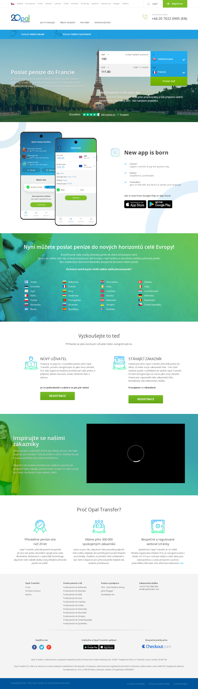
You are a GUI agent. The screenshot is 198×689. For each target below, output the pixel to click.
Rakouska (108, 300)
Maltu (30, 295)
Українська (106, 3)
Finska (31, 282)
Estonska (32, 286)
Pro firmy (84, 22)
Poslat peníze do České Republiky (77, 620)
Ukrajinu (107, 304)
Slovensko (33, 304)
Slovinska (70, 304)
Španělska (70, 309)
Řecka (30, 309)
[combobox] (170, 59)
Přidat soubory (67, 22)
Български (30, 3)
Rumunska (146, 300)
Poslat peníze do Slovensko (75, 612)
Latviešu (48, 3)
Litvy (68, 291)
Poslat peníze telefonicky (77, 34)
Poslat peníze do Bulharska (75, 587)
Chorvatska (109, 282)
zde (182, 563)
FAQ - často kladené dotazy (113, 587)
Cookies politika (180, 684)
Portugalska (72, 300)
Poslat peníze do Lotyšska (74, 601)
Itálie (143, 286)
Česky (40, 3)
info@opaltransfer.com (149, 589)
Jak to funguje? (47, 22)
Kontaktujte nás (103, 22)
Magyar (116, 3)
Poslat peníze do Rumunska (75, 609)
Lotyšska (107, 291)
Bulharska (70, 282)
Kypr (30, 291)
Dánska (145, 282)
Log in (155, 3)
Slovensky (85, 3)
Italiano (125, 3)
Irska (105, 286)
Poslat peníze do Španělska (75, 623)
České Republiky (149, 304)
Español (95, 3)
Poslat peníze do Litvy (72, 598)
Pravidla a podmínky (136, 684)
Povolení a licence (33, 591)
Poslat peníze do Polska (73, 605)
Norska (107, 295)
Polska (31, 300)
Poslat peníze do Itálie (72, 594)
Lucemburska (148, 291)
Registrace (177, 3)
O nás (27, 587)
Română (74, 3)
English (20, 3)
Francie (69, 286)
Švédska (107, 309)
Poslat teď (169, 81)
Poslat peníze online (32, 34)
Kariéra (28, 594)
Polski (66, 3)
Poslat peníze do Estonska (74, 591)
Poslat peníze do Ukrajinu (74, 616)
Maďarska (70, 295)
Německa (146, 295)
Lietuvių (58, 3)
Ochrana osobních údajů (159, 684)
